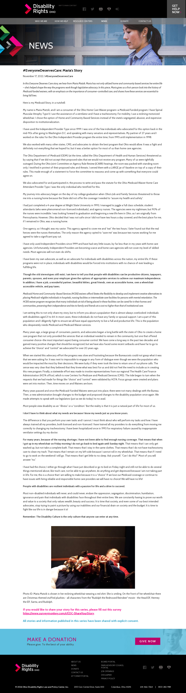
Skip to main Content (68, 5)
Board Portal (108, 662)
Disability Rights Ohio (40, 9)
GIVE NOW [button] (148, 641)
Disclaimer (106, 675)
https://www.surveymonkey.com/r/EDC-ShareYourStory (58, 613)
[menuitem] (41, 21)
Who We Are (41, 21)
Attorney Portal (79, 676)
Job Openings (107, 671)
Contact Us (145, 21)
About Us (76, 662)
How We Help (61, 21)
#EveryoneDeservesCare (59, 76)
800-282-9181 (164, 687)
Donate (124, 21)
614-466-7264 (146, 687)
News (104, 21)
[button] (176, 9)
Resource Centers (82, 21)
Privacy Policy (108, 678)
